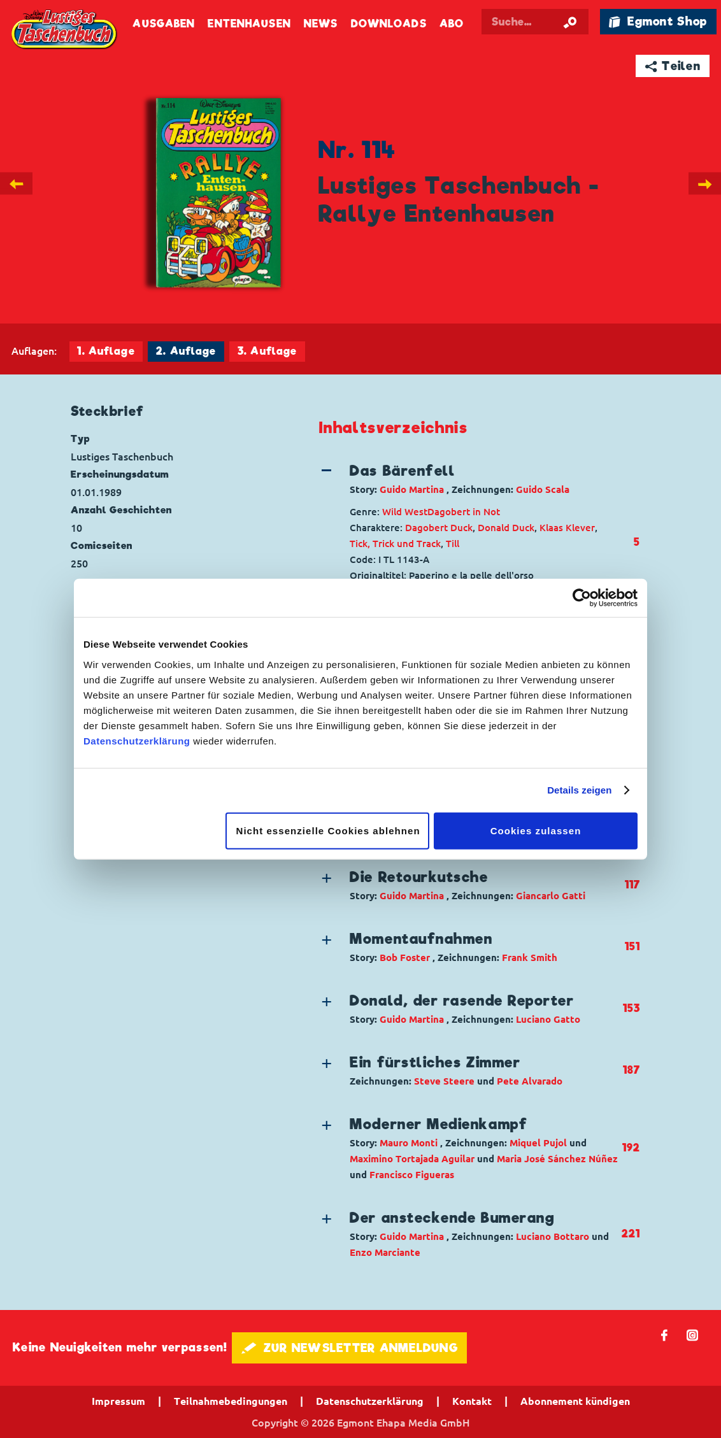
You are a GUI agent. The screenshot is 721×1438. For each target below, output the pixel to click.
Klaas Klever (567, 527)
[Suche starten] (570, 21)
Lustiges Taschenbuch (64, 30)
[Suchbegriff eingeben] (535, 21)
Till (452, 543)
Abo (451, 24)
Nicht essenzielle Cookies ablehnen (328, 830)
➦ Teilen (673, 66)
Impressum (118, 1401)
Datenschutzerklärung (136, 740)
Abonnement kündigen (575, 1401)
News (321, 24)
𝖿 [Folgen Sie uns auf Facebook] (664, 1334)
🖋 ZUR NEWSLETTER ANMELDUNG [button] (349, 1348)
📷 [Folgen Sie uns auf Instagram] (693, 1334)
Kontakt (472, 1401)
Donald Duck (506, 527)
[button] (470, 479)
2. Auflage (186, 351)
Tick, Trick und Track (395, 543)
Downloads (389, 24)
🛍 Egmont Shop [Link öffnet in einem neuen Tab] (658, 21)
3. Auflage (267, 351)
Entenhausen (249, 24)
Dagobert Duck (439, 527)
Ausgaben (163, 24)
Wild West (404, 511)
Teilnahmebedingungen (230, 1401)
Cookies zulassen (536, 830)
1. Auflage (105, 351)
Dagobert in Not (463, 511)
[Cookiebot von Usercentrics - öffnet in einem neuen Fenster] (582, 598)
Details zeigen (579, 790)
